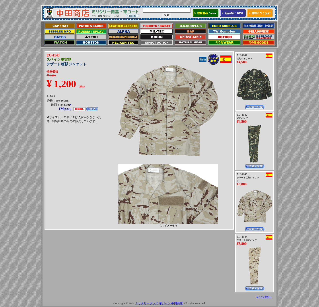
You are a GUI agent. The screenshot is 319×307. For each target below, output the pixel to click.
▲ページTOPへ (263, 296)
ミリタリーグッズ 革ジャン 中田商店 (159, 303)
